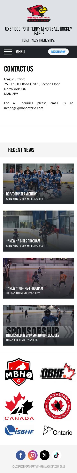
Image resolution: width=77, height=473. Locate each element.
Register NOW (58, 51)
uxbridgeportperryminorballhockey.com (37, 466)
